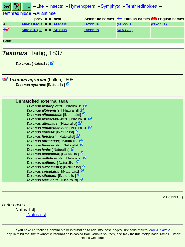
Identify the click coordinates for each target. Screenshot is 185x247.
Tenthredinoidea (141, 6)
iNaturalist (41, 63)
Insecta (56, 6)
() (125, 24)
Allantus (60, 24)
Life (40, 6)
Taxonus (91, 24)
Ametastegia (32, 24)
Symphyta (110, 6)
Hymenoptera (82, 6)
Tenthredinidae (16, 13)
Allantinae (46, 13)
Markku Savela (159, 230)
